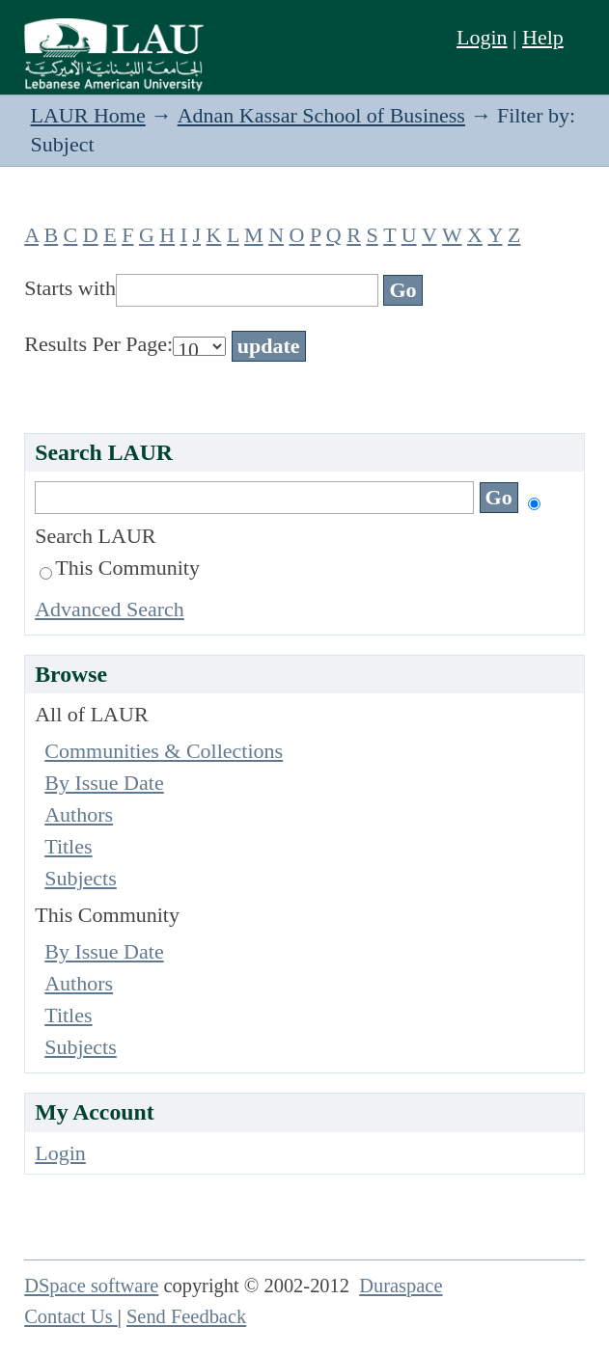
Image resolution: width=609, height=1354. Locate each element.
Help (543, 37)
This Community (120, 567)
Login (482, 37)
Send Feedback (186, 1316)
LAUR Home (88, 115)
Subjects (80, 878)
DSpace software (91, 1285)
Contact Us (71, 1316)
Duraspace (400, 1285)
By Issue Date (103, 783)
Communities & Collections (163, 751)
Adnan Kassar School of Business (321, 115)
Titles (68, 846)
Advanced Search (109, 609)
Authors (78, 814)
